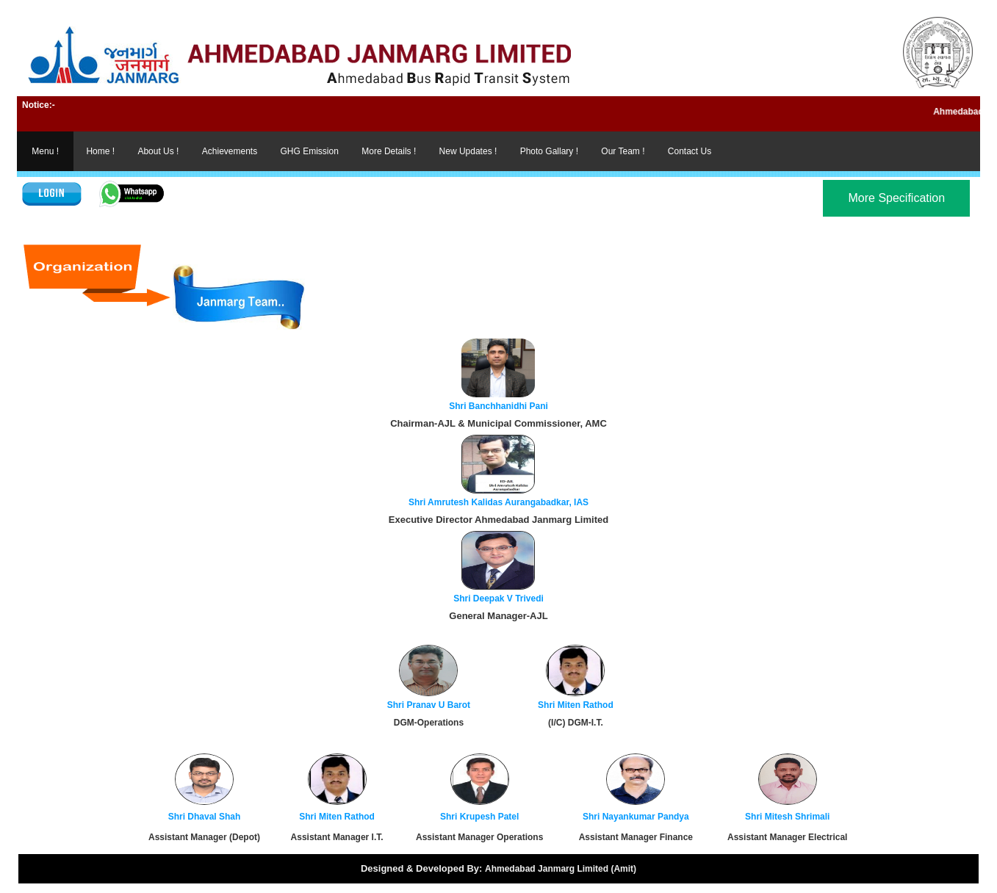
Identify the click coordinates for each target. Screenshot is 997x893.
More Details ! (388, 151)
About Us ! (158, 151)
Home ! (100, 151)
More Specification (896, 198)
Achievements (229, 151)
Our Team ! (622, 151)
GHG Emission (310, 151)
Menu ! (45, 151)
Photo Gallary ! (549, 151)
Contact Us (689, 151)
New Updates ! (468, 151)
